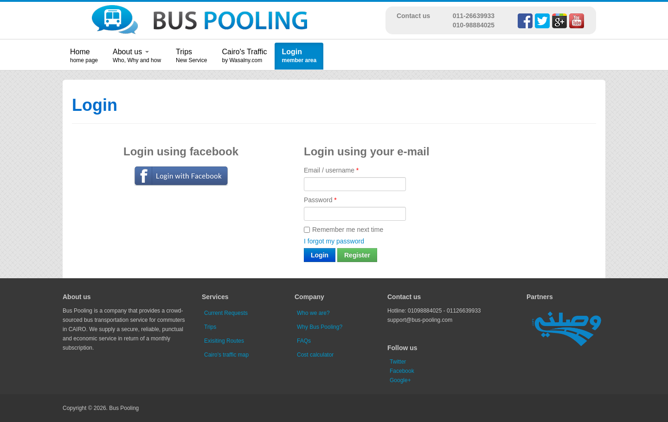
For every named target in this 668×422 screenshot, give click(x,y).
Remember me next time (343, 229)
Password (320, 200)
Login (292, 52)
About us (131, 52)
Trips (184, 52)
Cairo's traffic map (226, 355)
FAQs (304, 341)
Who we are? (313, 313)
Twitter (398, 361)
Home (80, 52)
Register (357, 255)
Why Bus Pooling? (319, 327)
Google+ (400, 380)
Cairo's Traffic (244, 52)
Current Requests (226, 313)
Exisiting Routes (224, 341)
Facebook (402, 371)
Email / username (331, 170)
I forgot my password (334, 241)
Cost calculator (315, 355)
